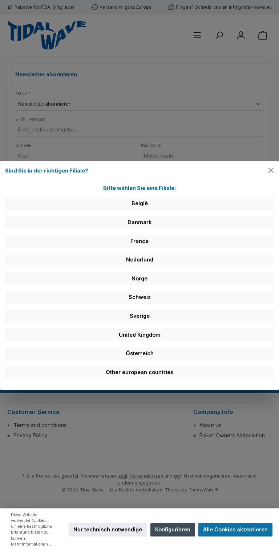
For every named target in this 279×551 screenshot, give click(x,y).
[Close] (271, 170)
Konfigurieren (172, 529)
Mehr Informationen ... (31, 544)
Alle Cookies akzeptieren (235, 529)
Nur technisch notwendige (107, 529)
